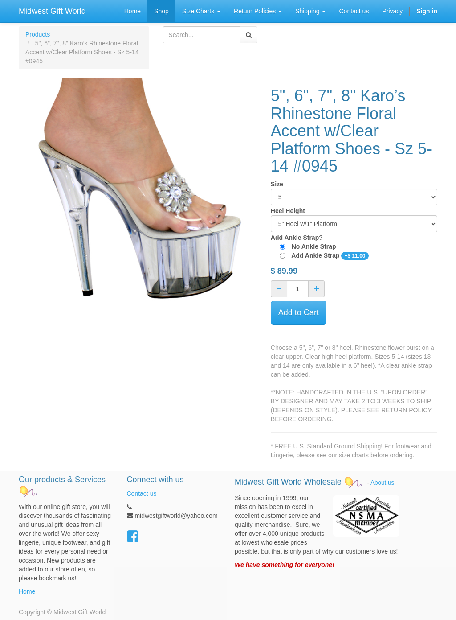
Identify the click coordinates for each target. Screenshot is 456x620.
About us (382, 482)
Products (37, 34)
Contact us (142, 493)
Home (27, 591)
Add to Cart (298, 312)
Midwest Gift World (52, 11)
